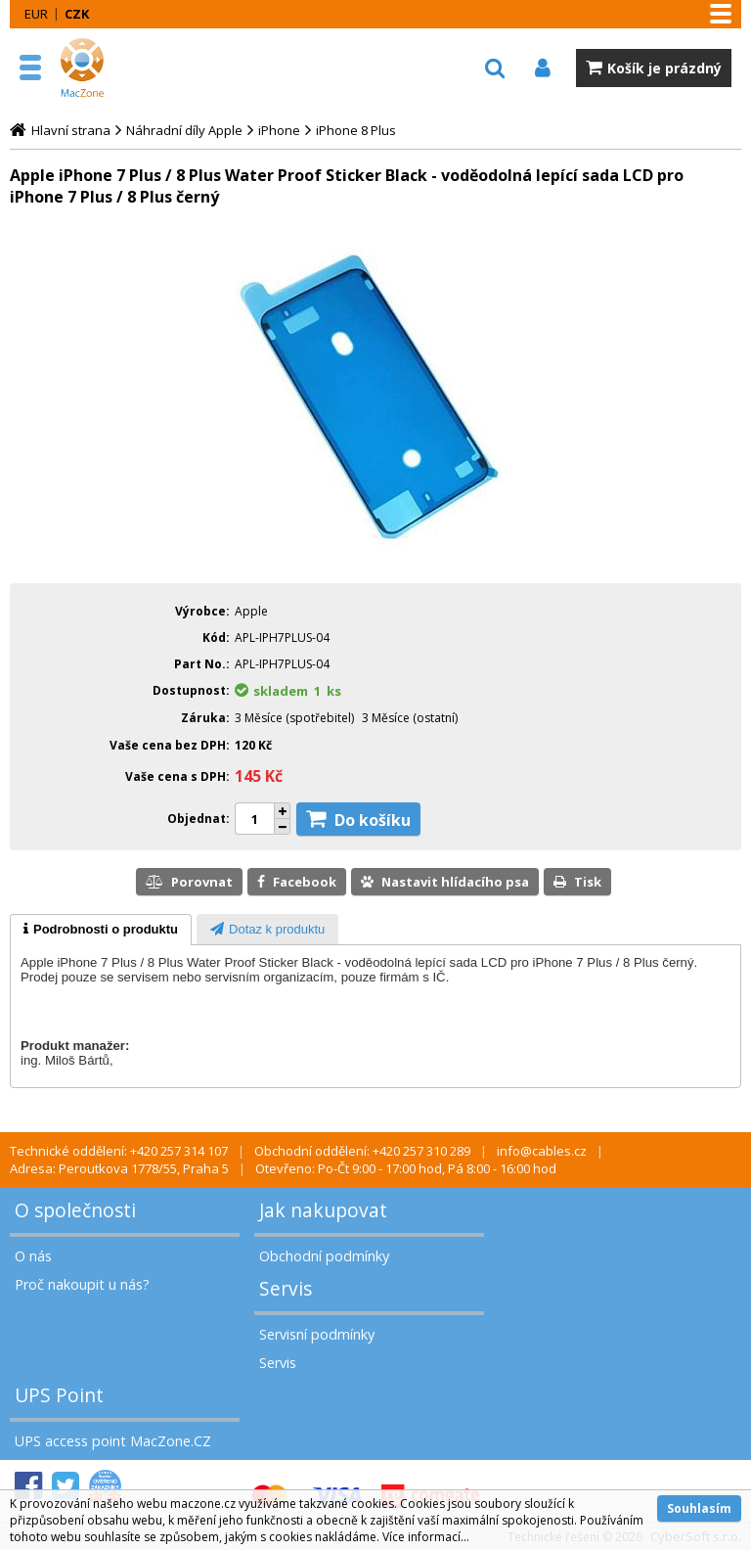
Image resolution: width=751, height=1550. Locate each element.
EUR (36, 14)
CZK (77, 14)
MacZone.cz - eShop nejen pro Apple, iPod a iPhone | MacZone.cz (103, 67)
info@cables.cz (542, 1151)
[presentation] (101, 929)
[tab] (101, 929)
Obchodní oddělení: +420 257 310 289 (362, 1151)
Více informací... (425, 1536)
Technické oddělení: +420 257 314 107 (119, 1151)
